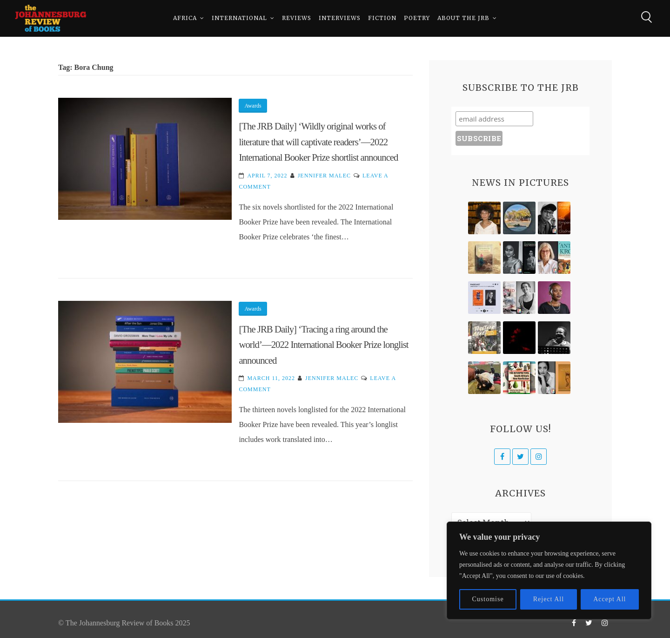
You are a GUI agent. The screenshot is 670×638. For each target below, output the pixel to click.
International (239, 18)
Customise (488, 599)
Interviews (340, 18)
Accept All (609, 599)
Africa (185, 18)
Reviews (296, 18)
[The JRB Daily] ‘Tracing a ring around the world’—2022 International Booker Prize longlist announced (323, 345)
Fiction (382, 18)
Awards (252, 105)
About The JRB (463, 18)
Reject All (548, 599)
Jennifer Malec (324, 175)
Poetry (417, 18)
